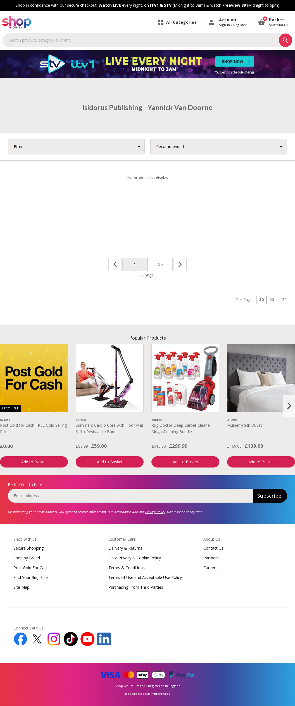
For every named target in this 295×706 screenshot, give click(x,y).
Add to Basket (34, 461)
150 (283, 299)
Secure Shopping (28, 548)
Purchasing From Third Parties (135, 587)
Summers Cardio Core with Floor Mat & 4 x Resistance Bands (109, 428)
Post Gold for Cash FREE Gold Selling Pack (33, 428)
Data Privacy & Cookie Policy (134, 557)
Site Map (21, 587)
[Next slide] (289, 406)
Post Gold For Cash (31, 567)
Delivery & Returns (125, 548)
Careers (210, 567)
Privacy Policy (155, 512)
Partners (211, 557)
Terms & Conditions (126, 567)
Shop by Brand (26, 557)
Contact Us (213, 548)
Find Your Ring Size (30, 577)
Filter (18, 146)
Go (160, 264)
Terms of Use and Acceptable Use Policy (145, 577)
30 (261, 299)
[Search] (285, 40)
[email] (130, 496)
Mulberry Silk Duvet (244, 425)
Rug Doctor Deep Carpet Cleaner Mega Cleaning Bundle (181, 428)
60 (272, 299)
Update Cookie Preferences (147, 693)
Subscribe (269, 495)
